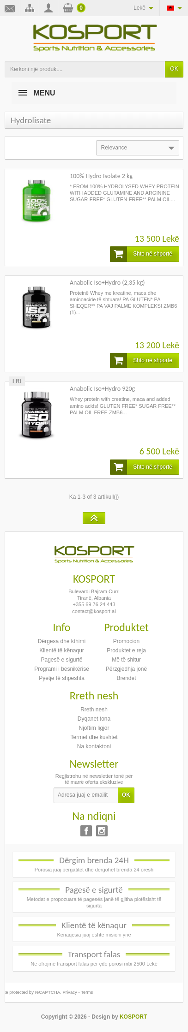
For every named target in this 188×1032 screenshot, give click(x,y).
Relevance (138, 148)
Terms (87, 992)
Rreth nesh (94, 709)
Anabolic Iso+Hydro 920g (102, 389)
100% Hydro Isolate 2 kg (101, 176)
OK (174, 69)
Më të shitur (126, 659)
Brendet (126, 678)
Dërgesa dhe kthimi (61, 641)
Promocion (126, 641)
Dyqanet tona (94, 719)
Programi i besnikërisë (61, 669)
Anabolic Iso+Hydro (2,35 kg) (107, 282)
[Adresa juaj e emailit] (86, 795)
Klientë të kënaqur (61, 650)
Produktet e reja (126, 650)
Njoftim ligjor (94, 728)
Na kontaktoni (94, 746)
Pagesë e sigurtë (61, 659)
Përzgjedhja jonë (126, 669)
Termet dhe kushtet (93, 737)
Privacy (69, 992)
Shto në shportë (141, 254)
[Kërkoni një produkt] (85, 69)
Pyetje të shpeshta (62, 678)
